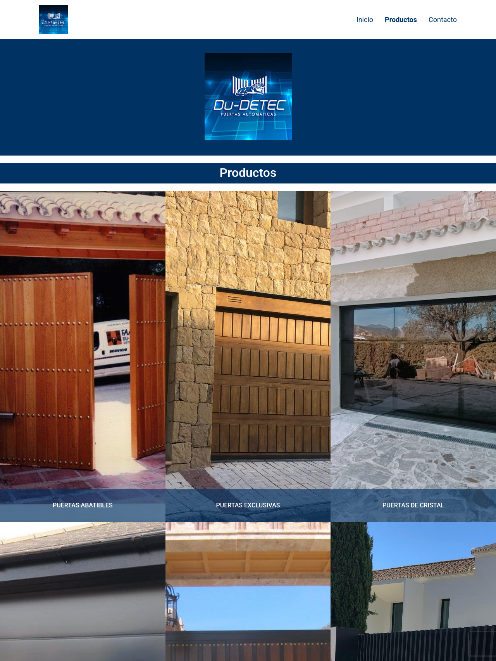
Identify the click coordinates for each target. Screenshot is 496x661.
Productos (401, 20)
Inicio (364, 20)
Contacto (443, 20)
